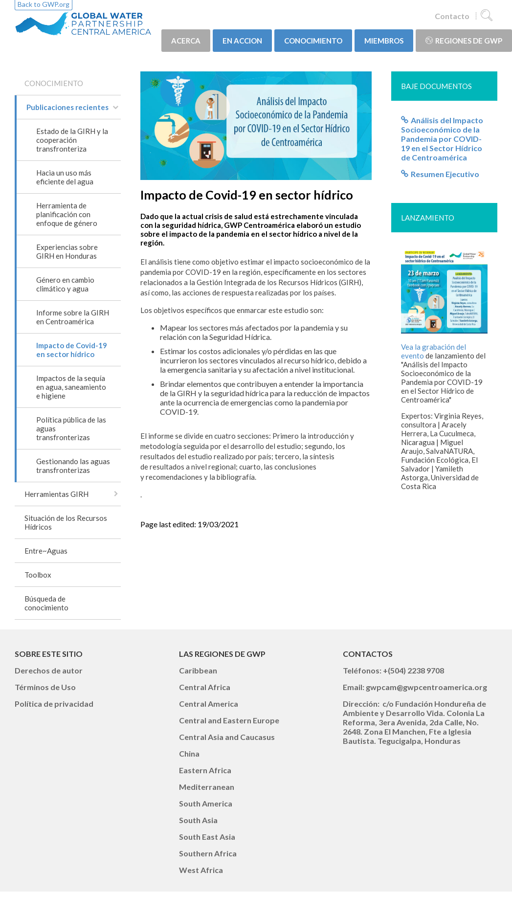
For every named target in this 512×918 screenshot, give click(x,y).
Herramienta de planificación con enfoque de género (66, 214)
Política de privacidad (54, 703)
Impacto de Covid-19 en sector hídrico (71, 349)
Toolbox (37, 574)
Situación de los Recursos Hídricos (65, 522)
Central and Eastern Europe (229, 720)
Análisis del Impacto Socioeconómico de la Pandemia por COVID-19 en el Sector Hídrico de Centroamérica (442, 138)
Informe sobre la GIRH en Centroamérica (72, 317)
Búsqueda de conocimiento (46, 603)
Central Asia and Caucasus (227, 736)
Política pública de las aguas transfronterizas (71, 428)
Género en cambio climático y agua (65, 284)
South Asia (198, 820)
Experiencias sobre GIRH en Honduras (67, 251)
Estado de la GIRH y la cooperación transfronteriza (72, 140)
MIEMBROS (383, 40)
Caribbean (198, 670)
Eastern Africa (205, 770)
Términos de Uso (45, 687)
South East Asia (207, 836)
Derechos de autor (49, 670)
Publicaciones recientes (67, 107)
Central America (208, 703)
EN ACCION (242, 40)
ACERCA (185, 40)
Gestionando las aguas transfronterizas (73, 465)
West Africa (201, 869)
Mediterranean (206, 786)
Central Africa (204, 687)
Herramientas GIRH (56, 494)
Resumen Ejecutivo (445, 174)
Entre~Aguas (45, 550)
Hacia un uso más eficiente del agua (64, 177)
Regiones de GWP (463, 40)
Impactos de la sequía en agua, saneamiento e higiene (71, 387)
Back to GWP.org (43, 4)
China (189, 753)
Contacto (452, 16)
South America (205, 803)
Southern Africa (208, 853)
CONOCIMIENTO (313, 40)
